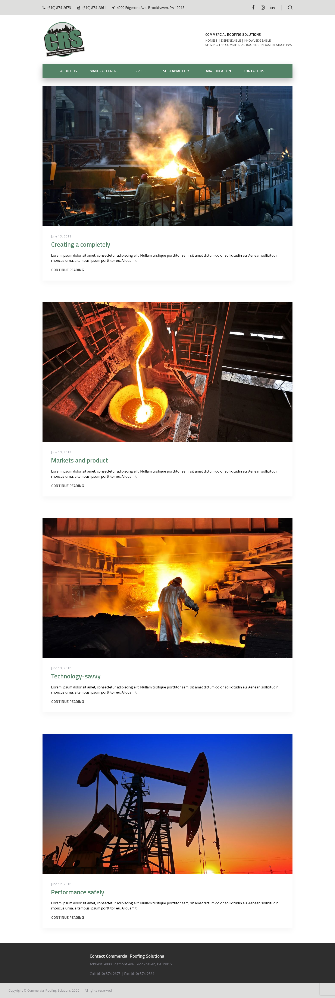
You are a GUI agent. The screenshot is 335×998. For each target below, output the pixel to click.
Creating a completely (80, 244)
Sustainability (176, 71)
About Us (68, 71)
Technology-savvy (76, 676)
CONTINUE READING (67, 270)
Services (139, 71)
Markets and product (79, 460)
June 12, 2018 (61, 884)
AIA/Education (218, 71)
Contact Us (254, 71)
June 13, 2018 (61, 236)
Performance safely (77, 892)
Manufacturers (104, 71)
